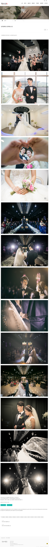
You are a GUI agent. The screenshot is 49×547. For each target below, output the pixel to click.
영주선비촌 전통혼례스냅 (5, 521)
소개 (22, 3)
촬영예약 (41, 3)
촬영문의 (33, 3)
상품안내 (29, 3)
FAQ (44, 0)
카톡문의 (37, 3)
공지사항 (46, 3)
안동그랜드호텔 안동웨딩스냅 (6, 525)
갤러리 (25, 3)
